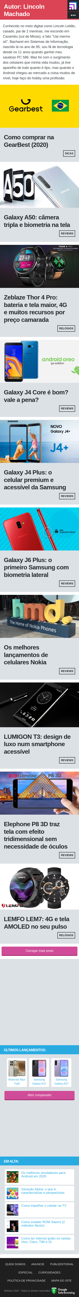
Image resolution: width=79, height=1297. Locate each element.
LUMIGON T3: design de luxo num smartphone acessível (37, 744)
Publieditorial (62, 1264)
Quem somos (15, 1264)
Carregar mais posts (39, 950)
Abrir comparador (40, 1095)
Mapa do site (61, 1280)
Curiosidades (49, 1272)
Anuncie (37, 1264)
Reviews (67, 233)
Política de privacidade (26, 1280)
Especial (26, 1272)
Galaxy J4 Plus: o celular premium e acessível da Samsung (35, 480)
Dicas (69, 153)
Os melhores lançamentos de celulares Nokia (26, 655)
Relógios (66, 328)
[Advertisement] (39, 1002)
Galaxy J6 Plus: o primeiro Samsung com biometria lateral (36, 567)
